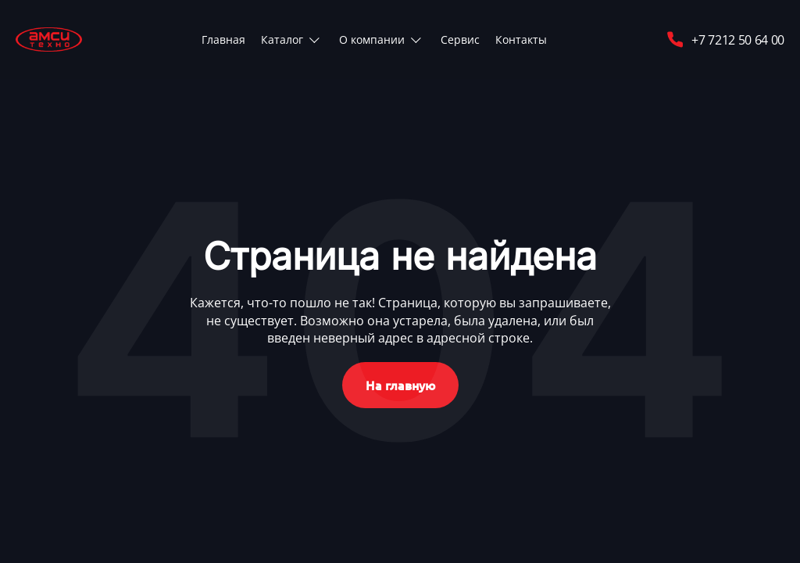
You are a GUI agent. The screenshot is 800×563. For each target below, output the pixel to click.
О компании (372, 39)
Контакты (521, 39)
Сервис (460, 39)
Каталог (282, 39)
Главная (223, 39)
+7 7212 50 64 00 (725, 39)
